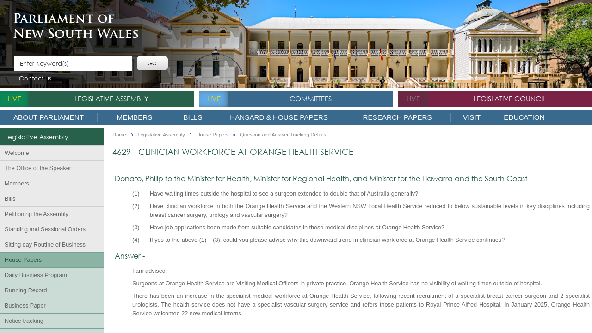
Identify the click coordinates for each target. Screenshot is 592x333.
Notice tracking (24, 321)
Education (524, 117)
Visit (472, 117)
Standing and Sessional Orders (45, 229)
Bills (192, 117)
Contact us (35, 79)
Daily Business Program (36, 275)
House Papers (23, 260)
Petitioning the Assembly (36, 214)
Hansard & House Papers (279, 117)
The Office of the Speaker (38, 168)
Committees (311, 98)
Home (119, 134)
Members (135, 117)
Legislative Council (510, 98)
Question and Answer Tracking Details (283, 134)
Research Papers (397, 117)
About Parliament (48, 117)
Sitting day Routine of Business (45, 244)
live (14, 98)
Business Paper (25, 305)
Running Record (26, 290)
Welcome (17, 153)
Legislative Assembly (111, 98)
